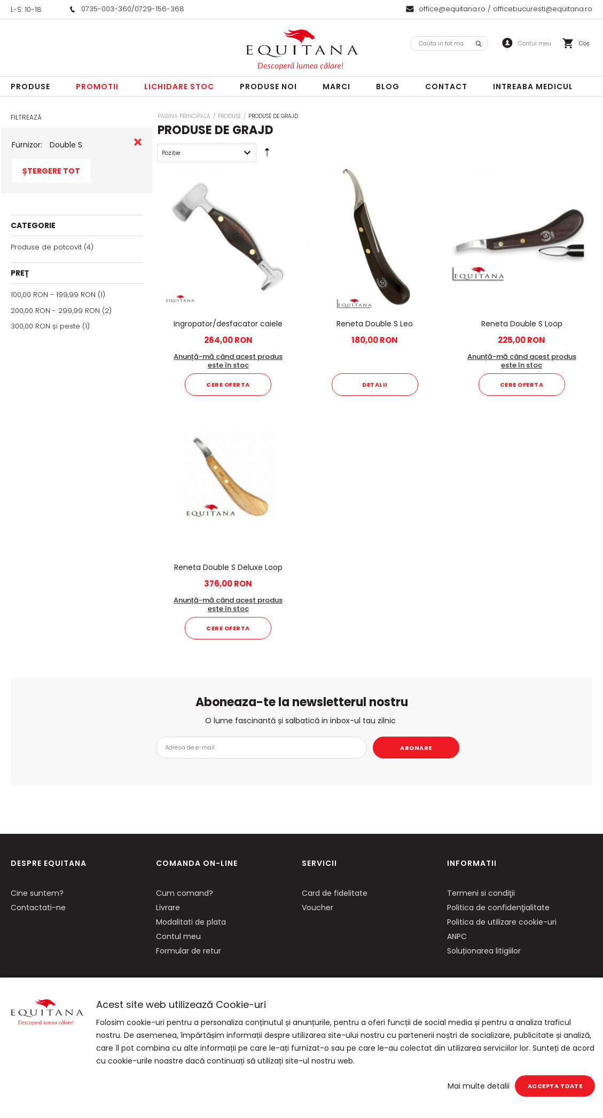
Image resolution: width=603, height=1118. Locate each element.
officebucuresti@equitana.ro (542, 9)
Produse (30, 86)
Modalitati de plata (191, 922)
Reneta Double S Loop (521, 323)
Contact (446, 86)
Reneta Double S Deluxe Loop (228, 567)
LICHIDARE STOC (179, 86)
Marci (336, 86)
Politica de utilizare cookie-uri (502, 922)
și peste (45, 326)
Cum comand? (184, 893)
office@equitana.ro (452, 9)
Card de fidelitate (334, 893)
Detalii (375, 384)
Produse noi (268, 86)
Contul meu (178, 936)
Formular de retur (188, 950)
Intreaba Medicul (533, 86)
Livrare (168, 907)
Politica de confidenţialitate (498, 907)
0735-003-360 (106, 9)
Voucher (317, 907)
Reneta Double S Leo (374, 323)
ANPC (457, 936)
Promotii (97, 86)
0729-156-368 (159, 9)
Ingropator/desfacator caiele (228, 323)
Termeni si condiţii (481, 893)
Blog (388, 86)
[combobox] (449, 43)
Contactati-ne (38, 907)
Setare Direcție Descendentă (267, 154)
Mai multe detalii (479, 1086)
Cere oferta (228, 384)
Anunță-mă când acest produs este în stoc (228, 361)
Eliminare (138, 142)
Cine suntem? (37, 893)
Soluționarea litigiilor (484, 950)
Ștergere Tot (51, 171)
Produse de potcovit (46, 247)
